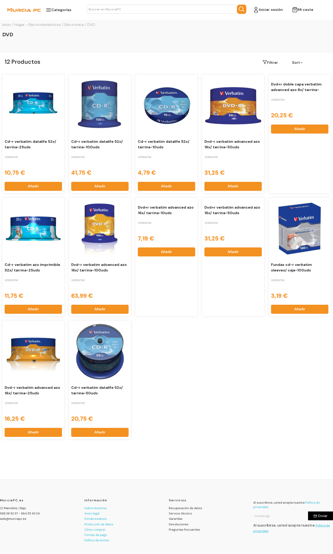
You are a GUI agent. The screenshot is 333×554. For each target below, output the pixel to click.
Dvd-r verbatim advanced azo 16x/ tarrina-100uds (99, 267)
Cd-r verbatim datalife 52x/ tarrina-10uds (163, 144)
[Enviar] (320, 515)
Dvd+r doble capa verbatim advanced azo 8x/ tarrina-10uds (296, 90)
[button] (309, 62)
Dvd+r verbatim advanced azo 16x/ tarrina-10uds (166, 210)
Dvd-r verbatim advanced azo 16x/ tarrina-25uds (32, 390)
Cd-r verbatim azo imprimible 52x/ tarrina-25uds (32, 267)
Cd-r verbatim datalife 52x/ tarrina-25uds (30, 144)
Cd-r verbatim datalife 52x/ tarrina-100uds (97, 144)
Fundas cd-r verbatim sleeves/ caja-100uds (291, 267)
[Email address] (280, 515)
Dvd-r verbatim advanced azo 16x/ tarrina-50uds (232, 144)
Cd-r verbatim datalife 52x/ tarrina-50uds (97, 390)
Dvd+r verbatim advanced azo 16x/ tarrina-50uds (232, 210)
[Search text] (162, 9)
